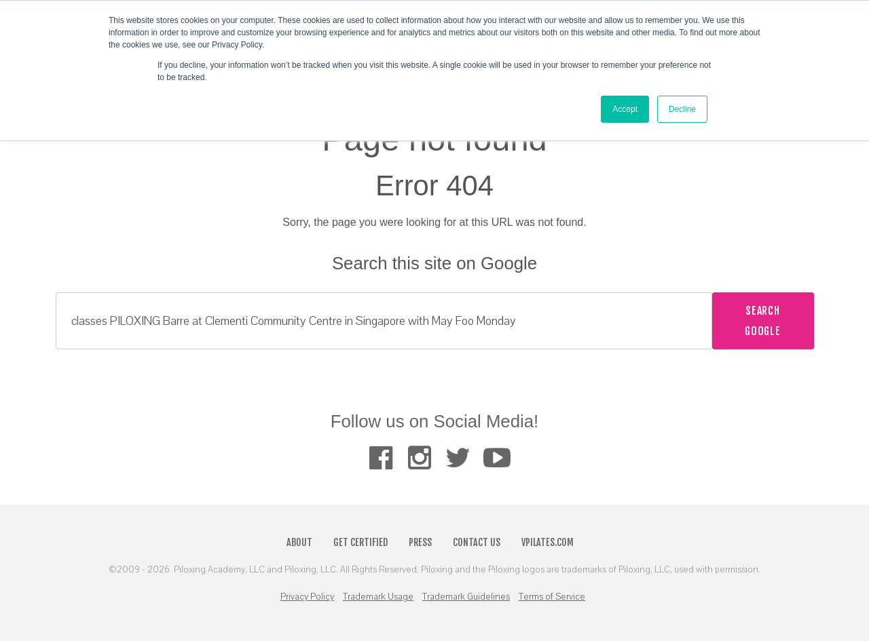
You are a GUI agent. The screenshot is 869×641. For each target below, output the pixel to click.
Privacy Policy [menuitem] (307, 597)
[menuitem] (380, 457)
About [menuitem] (299, 542)
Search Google (763, 321)
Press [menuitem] (420, 542)
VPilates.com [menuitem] (547, 542)
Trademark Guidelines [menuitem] (466, 597)
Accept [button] (624, 109)
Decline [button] (682, 109)
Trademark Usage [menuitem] (378, 597)
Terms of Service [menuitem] (552, 597)
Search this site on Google (434, 263)
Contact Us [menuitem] (476, 542)
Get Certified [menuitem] (360, 542)
